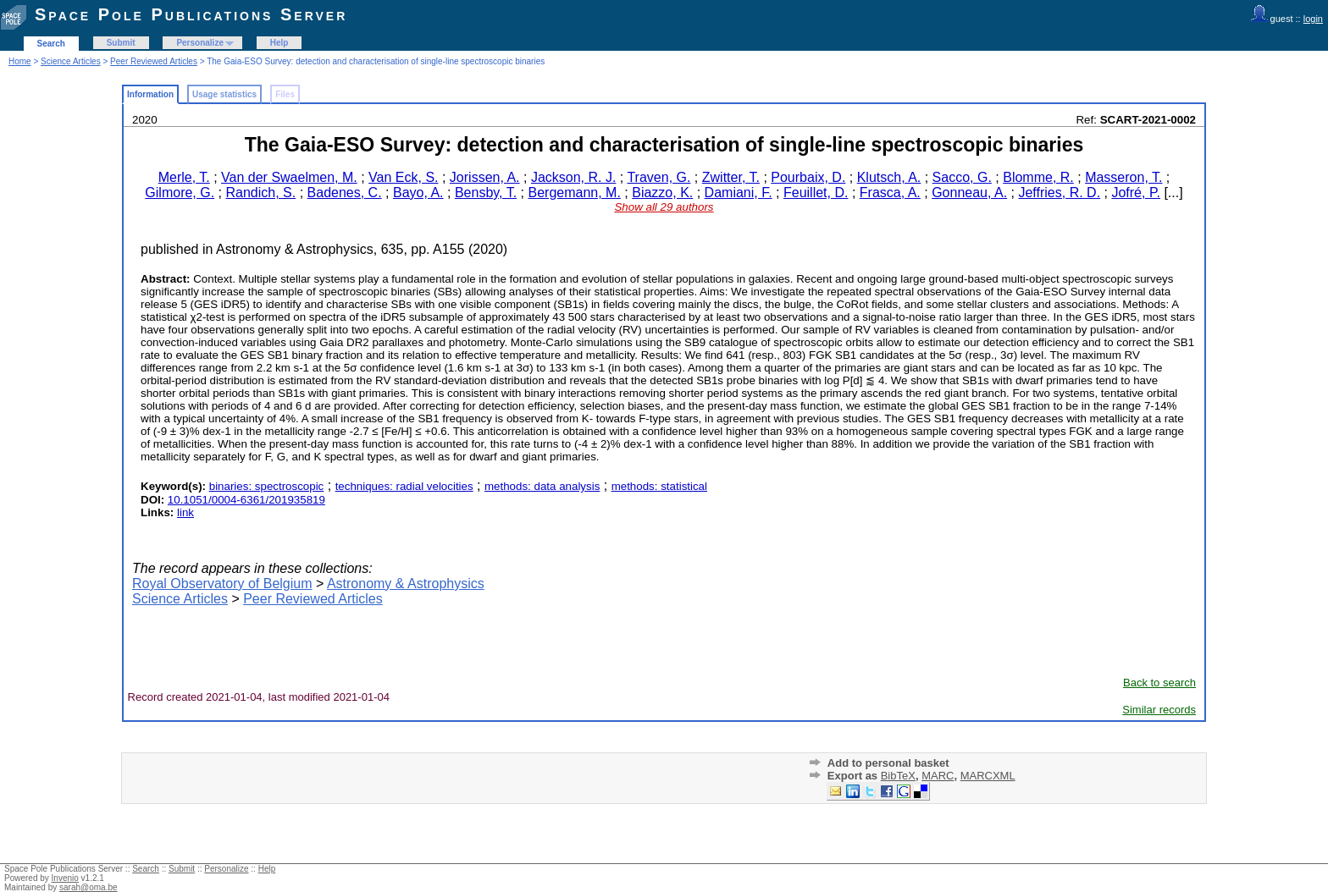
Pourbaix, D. (808, 177)
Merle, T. (184, 177)
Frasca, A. (890, 192)
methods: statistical (659, 486)
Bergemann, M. (574, 192)
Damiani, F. (738, 192)
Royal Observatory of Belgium (222, 583)
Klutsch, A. (889, 177)
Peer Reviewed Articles (153, 61)
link (185, 512)
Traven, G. (658, 177)
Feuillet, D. (815, 192)
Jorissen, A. (485, 177)
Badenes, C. (344, 192)
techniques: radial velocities (404, 486)
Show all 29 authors (663, 207)
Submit (121, 42)
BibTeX (898, 775)
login (1313, 19)
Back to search (1159, 682)
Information (150, 94)
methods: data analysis (542, 486)
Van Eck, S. (403, 177)
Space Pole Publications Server (191, 14)
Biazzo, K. (662, 192)
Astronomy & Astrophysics (405, 583)
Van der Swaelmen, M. (289, 177)
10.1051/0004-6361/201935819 (246, 499)
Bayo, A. (418, 192)
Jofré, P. (1135, 192)
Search (51, 43)
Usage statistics (224, 94)
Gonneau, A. (969, 192)
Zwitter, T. (731, 177)
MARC (937, 775)
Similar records (1159, 709)
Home (19, 61)
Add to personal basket (888, 763)
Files (285, 94)
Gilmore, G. (179, 192)
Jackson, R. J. (573, 177)
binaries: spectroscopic (266, 486)
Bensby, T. (486, 192)
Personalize (200, 42)
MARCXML (987, 775)
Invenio (65, 878)
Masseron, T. (1123, 177)
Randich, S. (261, 192)
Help (279, 42)
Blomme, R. (1038, 177)
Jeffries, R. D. (1059, 192)
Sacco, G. (962, 177)
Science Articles (71, 61)
